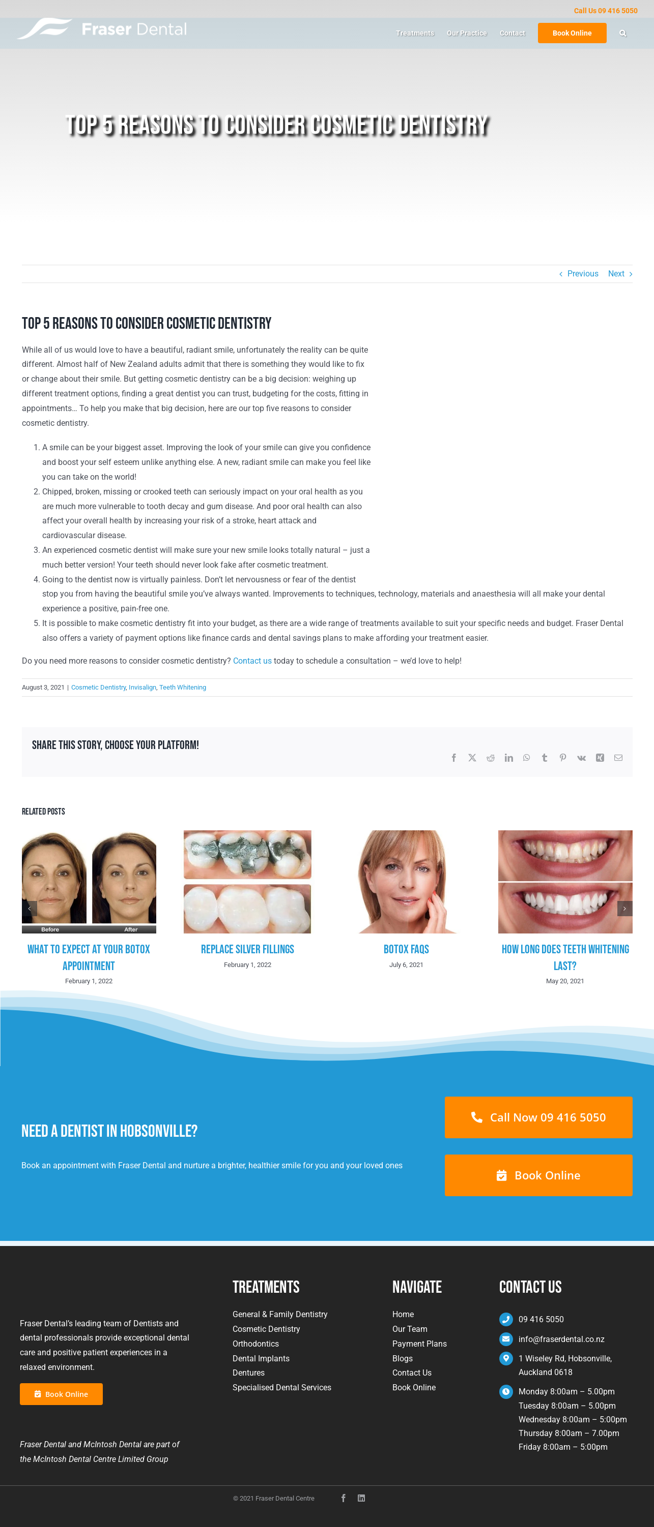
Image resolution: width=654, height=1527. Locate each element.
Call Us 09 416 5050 (606, 11)
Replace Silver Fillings (247, 949)
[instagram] (361, 1494)
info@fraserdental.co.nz (562, 1339)
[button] (622, 33)
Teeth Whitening (182, 687)
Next (616, 273)
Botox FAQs (406, 949)
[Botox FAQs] (406, 835)
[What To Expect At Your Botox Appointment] (89, 835)
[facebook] (343, 1494)
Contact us (252, 661)
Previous (583, 273)
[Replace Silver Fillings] (248, 835)
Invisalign (142, 687)
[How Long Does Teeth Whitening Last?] (565, 835)
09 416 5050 (541, 1319)
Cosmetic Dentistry (98, 687)
